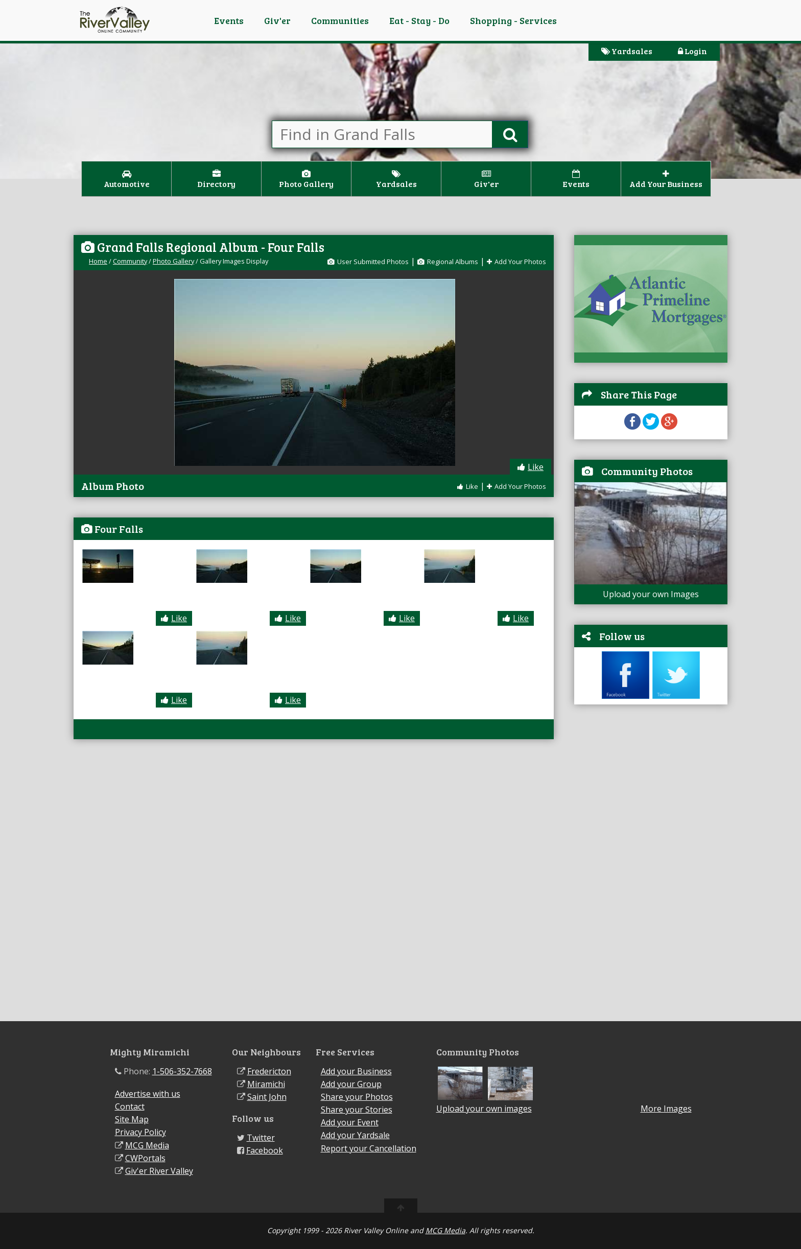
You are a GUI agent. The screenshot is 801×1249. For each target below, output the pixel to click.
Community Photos (647, 471)
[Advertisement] (650, 868)
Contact (130, 1106)
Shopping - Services (513, 20)
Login (692, 50)
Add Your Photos (516, 261)
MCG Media (147, 1145)
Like (530, 467)
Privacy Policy (140, 1132)
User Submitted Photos (368, 261)
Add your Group (351, 1084)
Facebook (264, 1150)
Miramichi (266, 1084)
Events (229, 20)
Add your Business (356, 1071)
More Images (666, 1109)
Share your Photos (357, 1096)
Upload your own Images (651, 594)
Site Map (132, 1119)
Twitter (261, 1137)
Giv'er (277, 20)
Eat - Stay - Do (419, 20)
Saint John (267, 1096)
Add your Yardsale (355, 1135)
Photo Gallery (173, 261)
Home (98, 261)
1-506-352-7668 (182, 1071)
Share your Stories (356, 1109)
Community (130, 261)
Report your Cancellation (368, 1148)
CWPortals (145, 1158)
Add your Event (350, 1122)
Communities (340, 20)
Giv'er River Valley (159, 1170)
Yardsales (626, 50)
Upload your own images (484, 1108)
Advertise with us (147, 1093)
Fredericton (269, 1071)
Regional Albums (447, 261)
